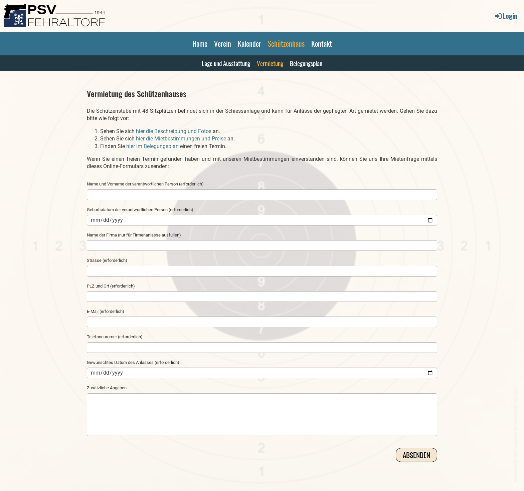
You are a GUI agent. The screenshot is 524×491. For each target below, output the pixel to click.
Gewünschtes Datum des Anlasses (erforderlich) (133, 362)
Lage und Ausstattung (226, 63)
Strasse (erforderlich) (107, 260)
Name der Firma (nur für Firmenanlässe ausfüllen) (134, 234)
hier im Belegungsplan (152, 146)
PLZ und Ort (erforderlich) (111, 286)
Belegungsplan (306, 63)
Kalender (249, 43)
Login (505, 16)
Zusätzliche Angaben (107, 387)
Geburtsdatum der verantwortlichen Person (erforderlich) (140, 209)
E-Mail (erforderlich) (105, 311)
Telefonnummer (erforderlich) (115, 336)
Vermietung (270, 63)
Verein (222, 43)
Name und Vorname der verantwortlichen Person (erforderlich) (145, 183)
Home (199, 43)
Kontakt (321, 43)
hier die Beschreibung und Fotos (173, 131)
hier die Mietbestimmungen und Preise (181, 138)
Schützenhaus (286, 43)
